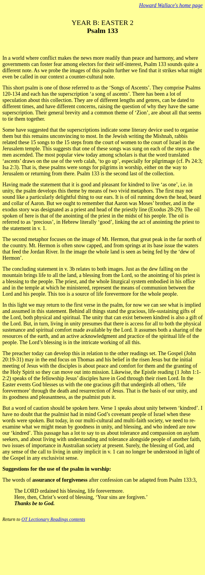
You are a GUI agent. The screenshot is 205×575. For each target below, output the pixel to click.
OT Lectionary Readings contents (53, 519)
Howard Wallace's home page (171, 5)
